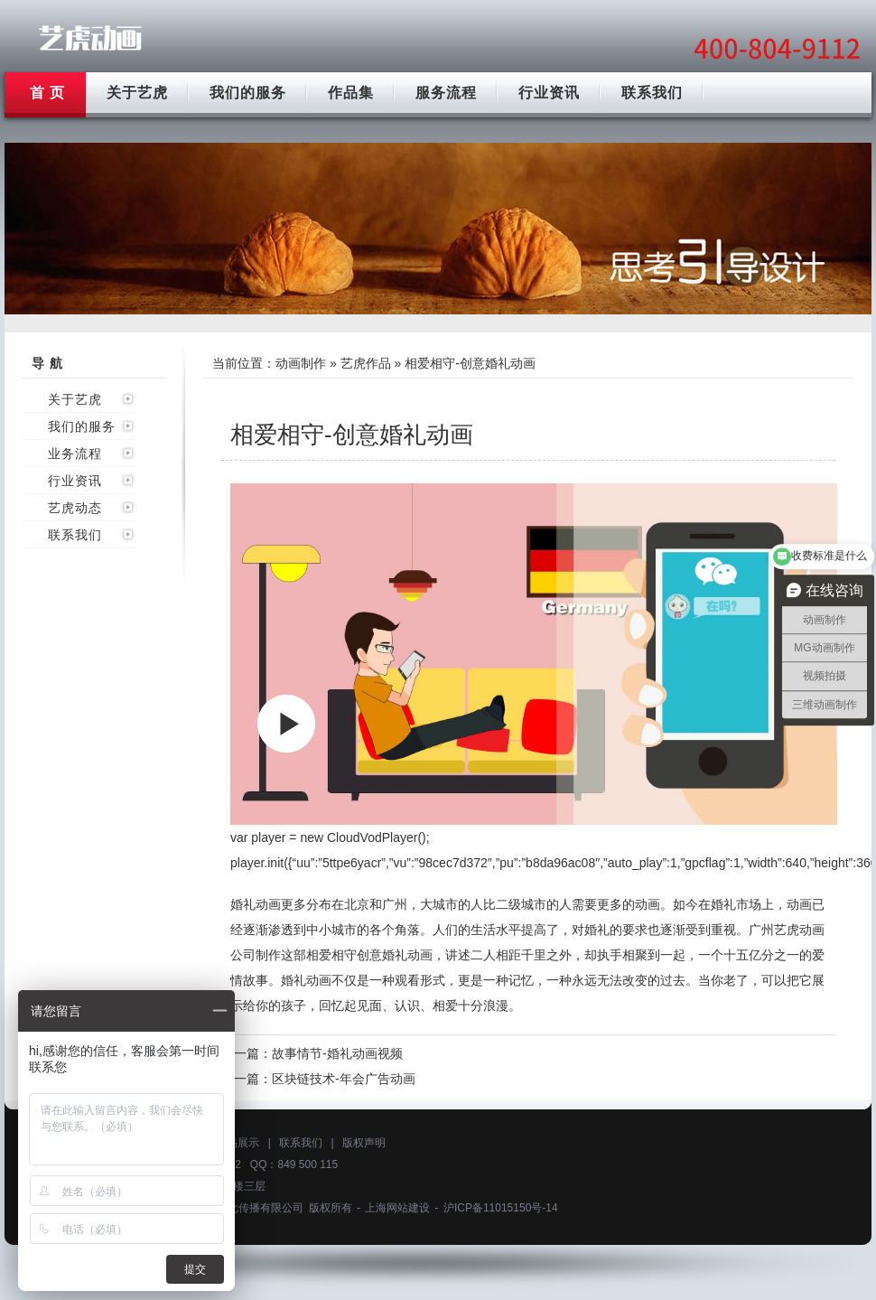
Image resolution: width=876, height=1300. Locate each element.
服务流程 (446, 92)
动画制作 (300, 363)
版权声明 (364, 1142)
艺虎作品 (365, 363)
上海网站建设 (397, 1208)
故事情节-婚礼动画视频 (337, 1053)
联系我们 (652, 92)
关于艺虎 (137, 92)
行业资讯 (549, 92)
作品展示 (237, 1142)
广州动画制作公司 (90, 38)
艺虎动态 (75, 507)
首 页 (47, 92)
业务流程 (75, 453)
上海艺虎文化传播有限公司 (238, 1208)
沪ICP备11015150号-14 (500, 1208)
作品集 (351, 92)
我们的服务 (248, 92)
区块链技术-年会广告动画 (343, 1078)
